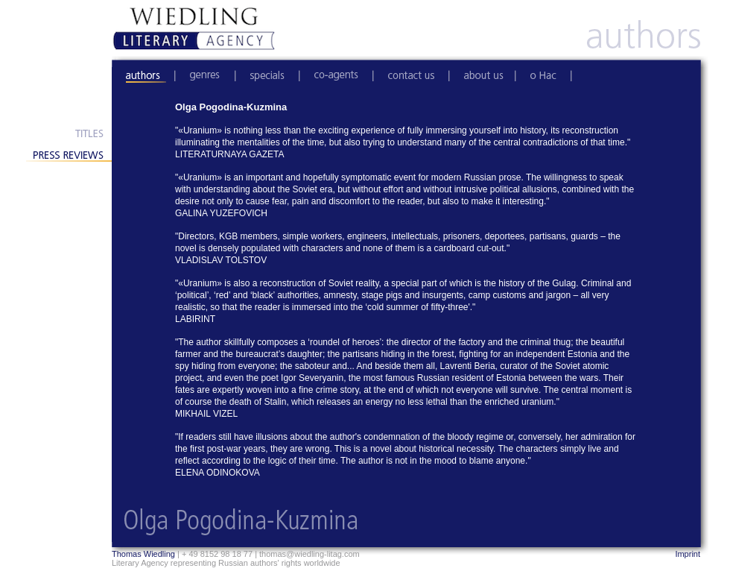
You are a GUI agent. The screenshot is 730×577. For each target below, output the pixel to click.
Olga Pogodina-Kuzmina (231, 107)
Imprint (687, 553)
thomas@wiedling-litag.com (309, 553)
